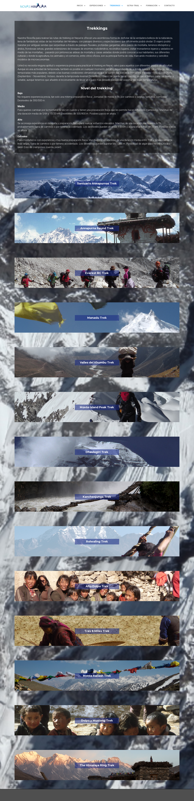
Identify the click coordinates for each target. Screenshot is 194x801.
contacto (169, 6)
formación (151, 6)
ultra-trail (133, 6)
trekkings (115, 6)
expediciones (96, 6)
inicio (80, 6)
